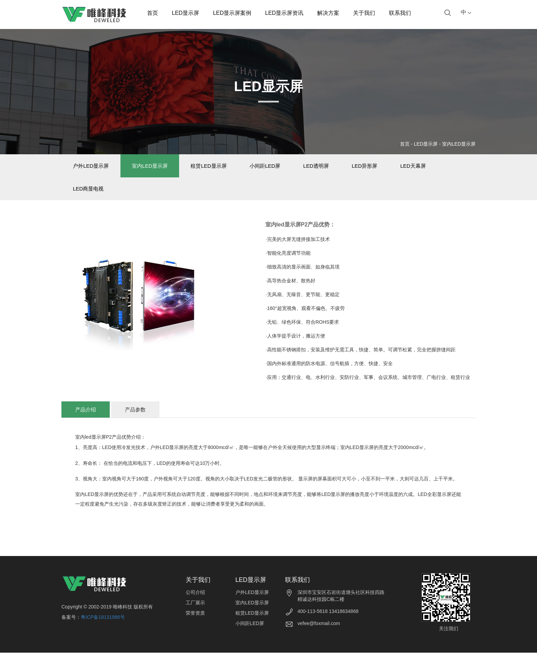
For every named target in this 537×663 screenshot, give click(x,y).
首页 (152, 13)
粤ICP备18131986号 (103, 627)
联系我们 (400, 13)
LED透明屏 (340, 168)
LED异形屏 (394, 168)
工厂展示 (195, 613)
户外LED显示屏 (93, 168)
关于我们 (364, 13)
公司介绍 (195, 602)
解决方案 (328, 13)
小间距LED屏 (283, 168)
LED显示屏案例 (232, 13)
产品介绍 (85, 420)
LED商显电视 (91, 196)
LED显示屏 (185, 13)
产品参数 (135, 420)
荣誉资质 (195, 623)
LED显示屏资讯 (284, 13)
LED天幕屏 (448, 168)
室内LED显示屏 (459, 144)
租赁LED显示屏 (222, 168)
